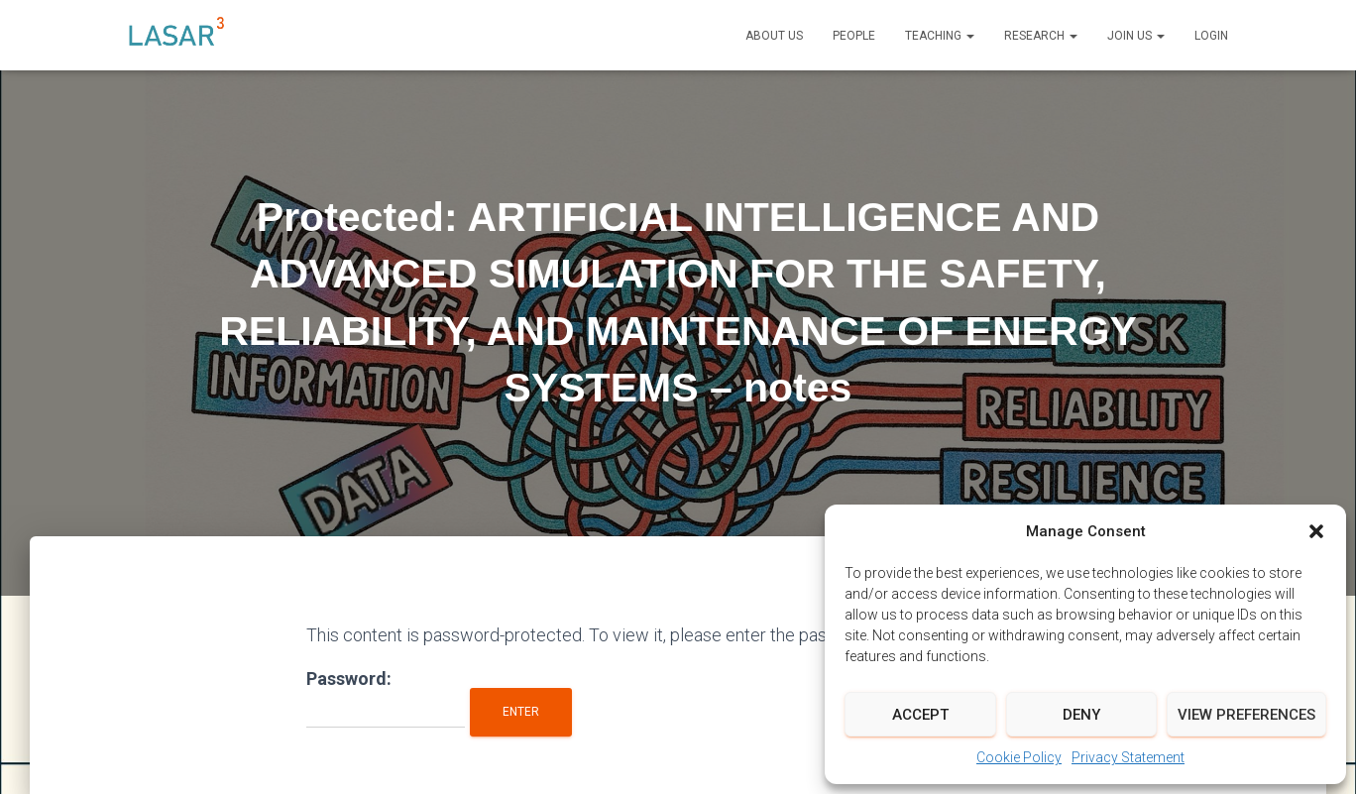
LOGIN (1211, 36)
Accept (920, 715)
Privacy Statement (1128, 757)
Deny (1081, 715)
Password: (385, 698)
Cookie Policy (1019, 757)
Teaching (939, 36)
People (854, 36)
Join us (1136, 36)
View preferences (1246, 715)
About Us (774, 36)
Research (1040, 36)
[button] (1316, 531)
